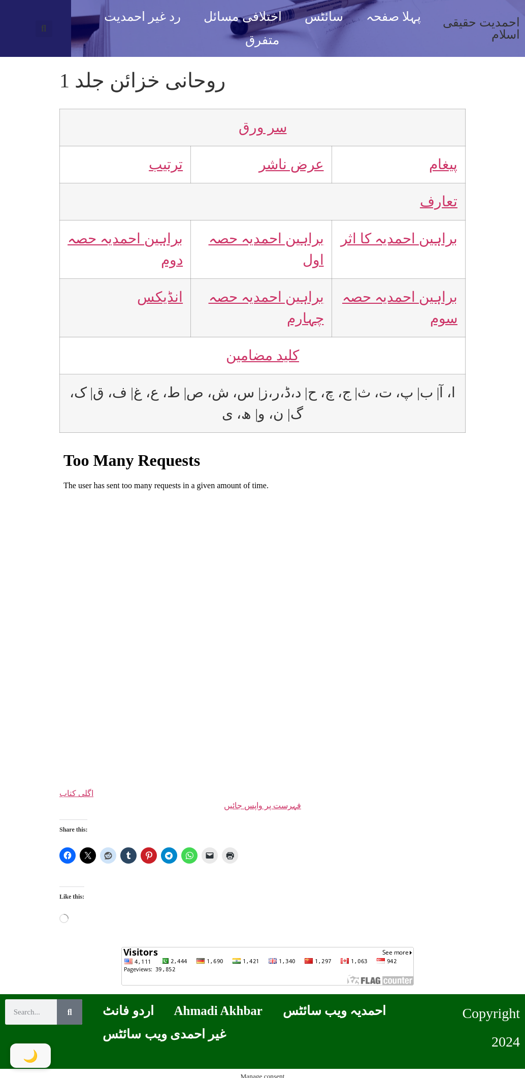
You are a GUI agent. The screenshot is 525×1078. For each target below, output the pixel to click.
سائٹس (324, 16)
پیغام (443, 164)
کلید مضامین (262, 355)
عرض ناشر (291, 164)
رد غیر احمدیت (142, 16)
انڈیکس (160, 297)
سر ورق (263, 127)
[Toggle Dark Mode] (30, 1055)
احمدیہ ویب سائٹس (334, 1011)
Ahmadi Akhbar (218, 1011)
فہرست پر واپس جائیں (262, 805)
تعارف (438, 201)
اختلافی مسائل (242, 16)
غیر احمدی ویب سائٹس (164, 1034)
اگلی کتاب (76, 793)
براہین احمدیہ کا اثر (399, 238)
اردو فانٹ (128, 1011)
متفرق (262, 40)
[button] (44, 28)
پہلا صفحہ (393, 16)
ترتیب (166, 164)
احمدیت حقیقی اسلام (481, 28)
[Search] (69, 1012)
